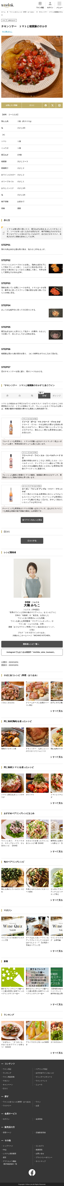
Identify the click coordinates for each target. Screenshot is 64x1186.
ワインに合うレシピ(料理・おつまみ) (17, 1102)
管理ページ (7, 1132)
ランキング (7, 1073)
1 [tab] (31, 96)
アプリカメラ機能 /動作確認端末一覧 (10, 1162)
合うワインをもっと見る (32, 520)
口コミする (32, 541)
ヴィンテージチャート (44, 1077)
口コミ (32, 105)
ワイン (38, 1102)
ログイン (6, 1119)
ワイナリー (7, 1106)
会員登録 (39, 1119)
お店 (37, 1106)
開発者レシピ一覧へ (31, 644)
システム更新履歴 (9, 1154)
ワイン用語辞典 (9, 1077)
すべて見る (57, 711)
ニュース (39, 1085)
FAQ (4, 1150)
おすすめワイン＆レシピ (45, 1073)
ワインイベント (41, 1081)
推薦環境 (39, 1150)
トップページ (8, 1146)
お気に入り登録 (11, 105)
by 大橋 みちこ (7, 31)
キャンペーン (8, 1085)
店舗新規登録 (41, 1132)
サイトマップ (41, 1161)
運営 (4, 1157)
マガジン (6, 1081)
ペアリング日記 (41, 1069)
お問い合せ (40, 1154)
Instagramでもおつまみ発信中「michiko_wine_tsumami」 (31, 652)
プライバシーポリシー (44, 1157)
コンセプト (40, 1146)
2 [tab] (34, 96)
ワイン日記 (7, 1069)
